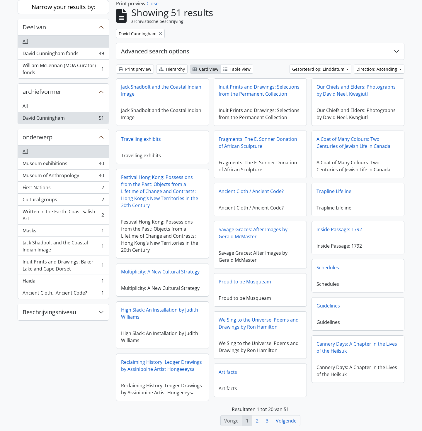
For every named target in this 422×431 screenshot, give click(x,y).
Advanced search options (155, 51)
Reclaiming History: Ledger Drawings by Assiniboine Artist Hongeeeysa (161, 365)
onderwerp (37, 137)
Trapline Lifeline (333, 191)
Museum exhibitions (63, 165)
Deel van (34, 27)
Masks (63, 232)
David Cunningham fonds (63, 55)
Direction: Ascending (377, 69)
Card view (205, 69)
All (25, 41)
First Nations (63, 189)
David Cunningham (63, 119)
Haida (63, 282)
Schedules (327, 267)
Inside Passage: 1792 (339, 229)
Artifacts (228, 372)
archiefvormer (42, 92)
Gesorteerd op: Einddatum (319, 69)
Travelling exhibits (141, 139)
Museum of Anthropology (63, 177)
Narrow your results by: (63, 7)
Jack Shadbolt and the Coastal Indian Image (63, 246)
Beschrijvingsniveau (49, 312)
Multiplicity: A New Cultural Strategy (160, 271)
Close (153, 3)
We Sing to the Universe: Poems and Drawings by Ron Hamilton (259, 323)
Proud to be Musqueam (245, 281)
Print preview (135, 69)
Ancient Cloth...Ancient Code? (63, 294)
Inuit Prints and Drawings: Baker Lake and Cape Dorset (63, 265)
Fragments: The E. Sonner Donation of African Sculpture (258, 142)
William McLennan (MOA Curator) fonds (63, 69)
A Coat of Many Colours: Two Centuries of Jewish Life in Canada (353, 142)
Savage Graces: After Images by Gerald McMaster (253, 233)
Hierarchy (172, 69)
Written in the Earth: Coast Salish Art (63, 215)
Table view (237, 69)
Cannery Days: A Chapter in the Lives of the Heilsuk (356, 347)
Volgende (286, 421)
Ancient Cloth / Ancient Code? (251, 191)
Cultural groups (63, 201)
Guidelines (328, 305)
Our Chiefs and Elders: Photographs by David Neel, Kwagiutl (356, 90)
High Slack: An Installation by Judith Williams (159, 313)
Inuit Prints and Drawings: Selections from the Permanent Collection (259, 90)
